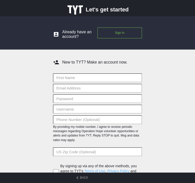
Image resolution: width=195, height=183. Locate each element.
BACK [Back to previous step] (82, 178)
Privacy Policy (118, 171)
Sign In (119, 33)
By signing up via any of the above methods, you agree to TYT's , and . (98, 171)
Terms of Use (94, 171)
